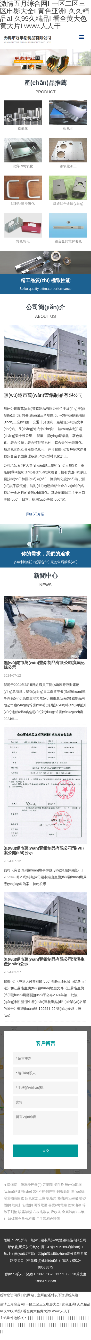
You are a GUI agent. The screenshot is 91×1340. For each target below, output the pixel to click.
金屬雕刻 (68, 1217)
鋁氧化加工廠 (35, 1203)
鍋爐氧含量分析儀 (21, 1224)
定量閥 (47, 1190)
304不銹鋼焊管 (44, 1196)
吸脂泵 (51, 1203)
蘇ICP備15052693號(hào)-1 (62, 1252)
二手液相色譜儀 (48, 1224)
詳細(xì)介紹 (45, 515)
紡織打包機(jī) (22, 1210)
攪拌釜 (59, 1190)
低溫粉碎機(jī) (31, 1190)
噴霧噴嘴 (25, 1217)
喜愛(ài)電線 (57, 1210)
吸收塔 (56, 1217)
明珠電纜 (40, 1210)
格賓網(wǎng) (68, 1203)
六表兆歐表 (41, 1217)
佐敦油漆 (74, 1210)
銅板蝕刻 (63, 1196)
